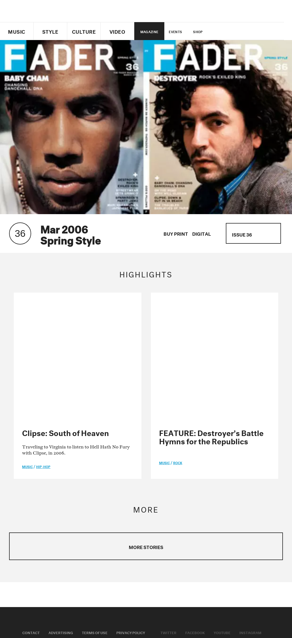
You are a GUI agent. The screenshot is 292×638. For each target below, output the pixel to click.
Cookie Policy (35, 511)
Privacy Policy (130, 504)
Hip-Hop (43, 338)
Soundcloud (205, 511)
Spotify (234, 511)
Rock (177, 334)
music (27, 338)
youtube (240, 31)
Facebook (195, 504)
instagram (250, 31)
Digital (201, 233)
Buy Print (176, 233)
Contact (31, 504)
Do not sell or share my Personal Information (121, 613)
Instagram (250, 504)
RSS (254, 511)
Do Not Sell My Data (203, 621)
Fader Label (69, 511)
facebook (231, 31)
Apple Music (172, 511)
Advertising (61, 504)
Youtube (222, 504)
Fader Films (101, 511)
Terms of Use (95, 504)
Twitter (221, 31)
